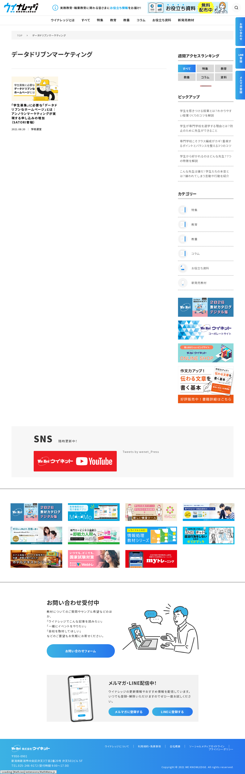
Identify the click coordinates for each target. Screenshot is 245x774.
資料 (224, 77)
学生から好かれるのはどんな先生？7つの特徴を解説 (205, 158)
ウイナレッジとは (63, 20)
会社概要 (175, 746)
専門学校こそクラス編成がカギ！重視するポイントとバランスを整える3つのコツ (205, 143)
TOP (20, 35)
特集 (100, 20)
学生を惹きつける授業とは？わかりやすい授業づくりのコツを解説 (206, 113)
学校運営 (36, 129)
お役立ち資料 (161, 20)
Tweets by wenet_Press (140, 452)
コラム (141, 20)
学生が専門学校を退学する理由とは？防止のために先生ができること (206, 128)
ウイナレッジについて (117, 746)
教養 (126, 20)
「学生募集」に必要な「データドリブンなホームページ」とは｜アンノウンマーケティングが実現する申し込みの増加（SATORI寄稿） (34, 114)
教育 (113, 20)
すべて (86, 20)
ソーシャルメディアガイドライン (207, 746)
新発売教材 (186, 20)
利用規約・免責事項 (149, 746)
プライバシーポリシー (221, 749)
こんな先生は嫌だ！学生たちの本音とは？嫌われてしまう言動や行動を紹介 (204, 173)
